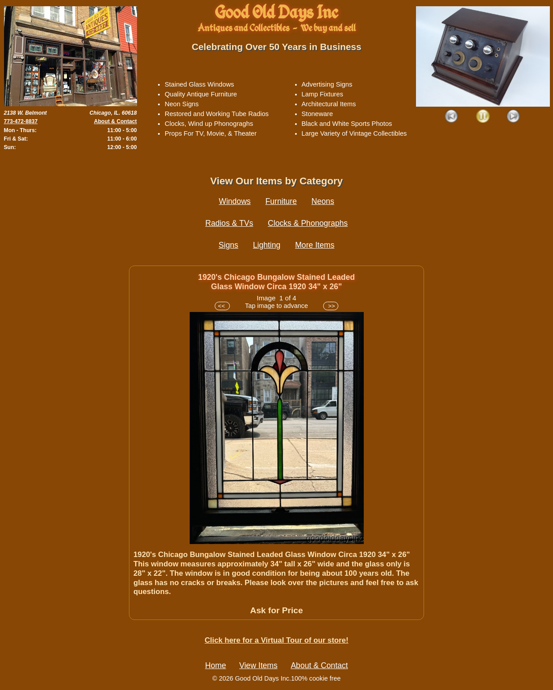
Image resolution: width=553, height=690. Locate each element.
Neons (323, 201)
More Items (314, 245)
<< (222, 306)
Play (482, 116)
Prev (452, 116)
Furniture (281, 201)
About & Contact (115, 121)
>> (330, 306)
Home (215, 665)
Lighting (267, 245)
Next (513, 116)
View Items (258, 665)
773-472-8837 (21, 121)
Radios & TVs (229, 223)
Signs (228, 245)
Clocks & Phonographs (308, 223)
